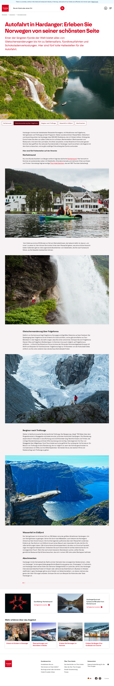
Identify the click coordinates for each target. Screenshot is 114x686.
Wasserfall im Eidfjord (66, 123)
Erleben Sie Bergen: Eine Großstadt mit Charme (94, 644)
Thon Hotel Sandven (57, 163)
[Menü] (110, 8)
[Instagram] (100, 678)
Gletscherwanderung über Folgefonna (26, 123)
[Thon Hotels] (5, 8)
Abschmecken (80, 123)
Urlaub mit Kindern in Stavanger (17, 643)
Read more (94, 2)
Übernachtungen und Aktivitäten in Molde (40, 644)
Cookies (106, 678)
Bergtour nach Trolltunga (48, 123)
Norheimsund (7, 123)
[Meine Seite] (105, 8)
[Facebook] (96, 678)
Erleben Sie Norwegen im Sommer (68, 644)
